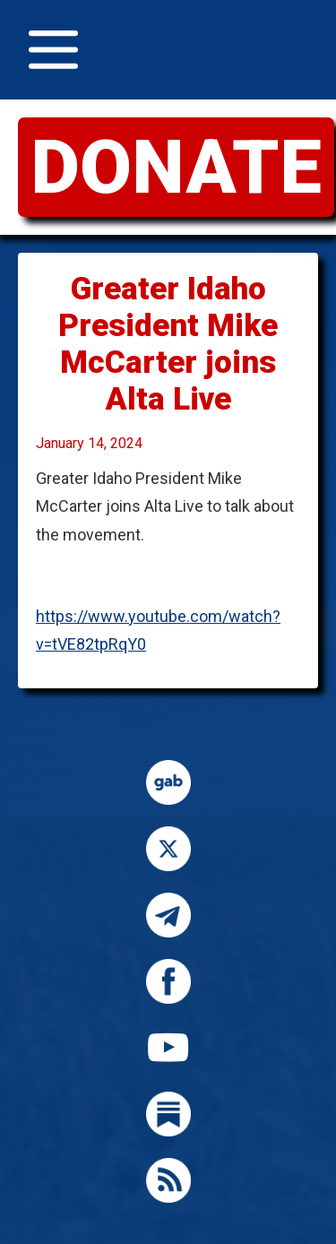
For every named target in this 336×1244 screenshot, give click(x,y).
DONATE (176, 167)
